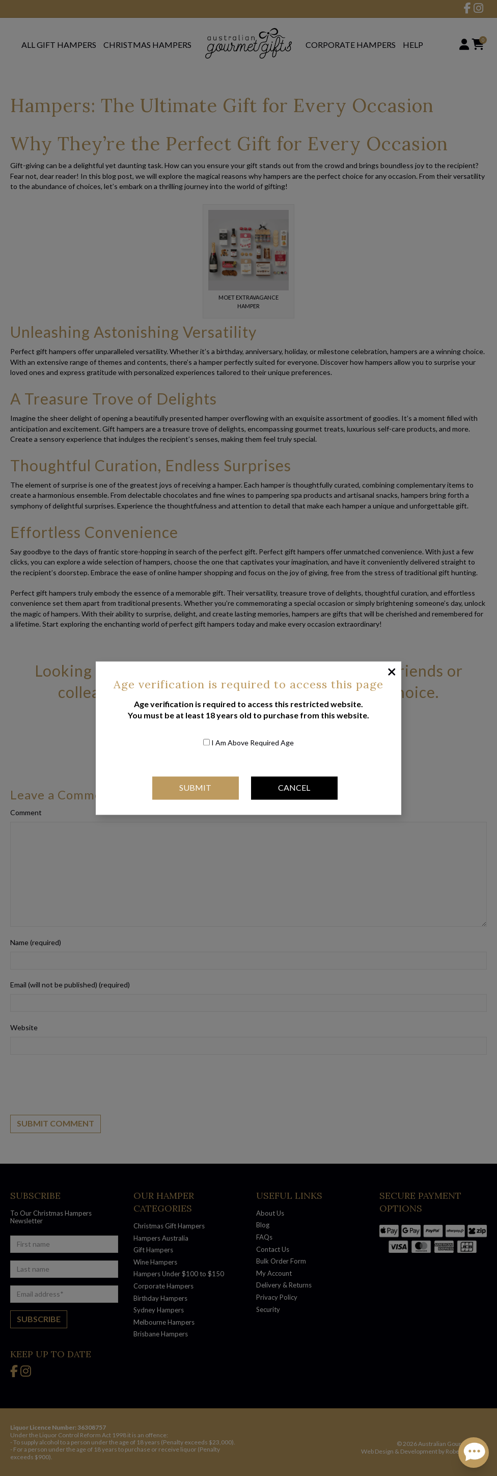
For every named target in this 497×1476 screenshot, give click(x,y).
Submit (195, 788)
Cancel (294, 788)
